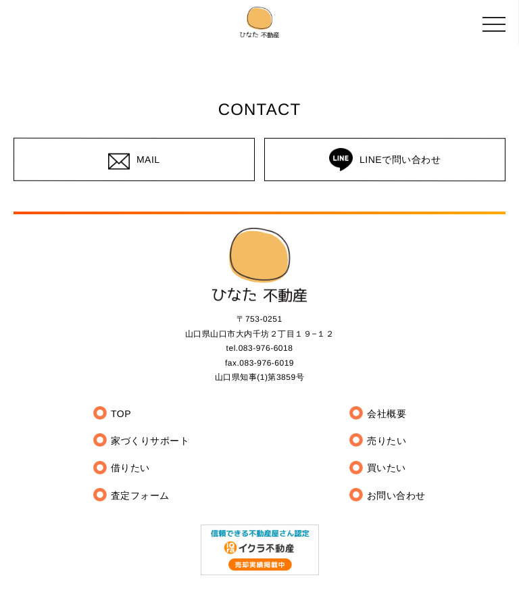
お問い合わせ (396, 495)
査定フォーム (140, 495)
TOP (121, 413)
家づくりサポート (150, 441)
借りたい (130, 468)
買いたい (386, 468)
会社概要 (386, 413)
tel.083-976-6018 (259, 349)
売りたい (386, 441)
